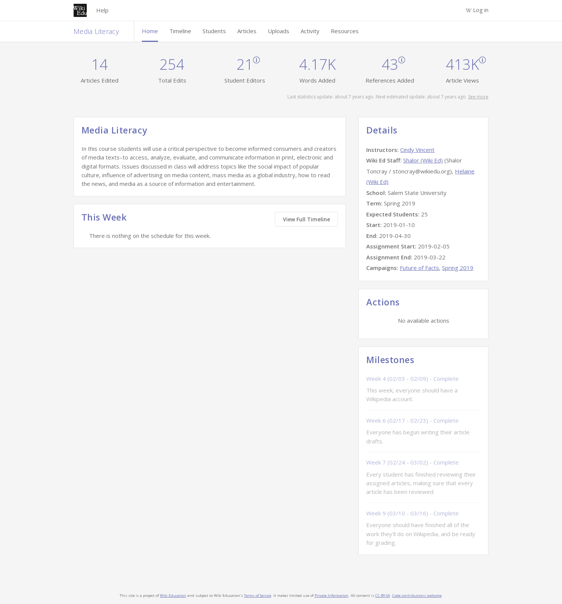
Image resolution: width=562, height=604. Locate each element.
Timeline (180, 31)
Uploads (278, 31)
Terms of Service (257, 595)
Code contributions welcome (417, 595)
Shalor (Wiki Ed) (423, 160)
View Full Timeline (306, 219)
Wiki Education (173, 595)
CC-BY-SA (382, 595)
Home (150, 31)
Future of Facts (419, 267)
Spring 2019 (457, 267)
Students (214, 31)
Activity (310, 31)
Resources (345, 31)
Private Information (332, 595)
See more (478, 97)
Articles (246, 31)
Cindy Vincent (417, 149)
